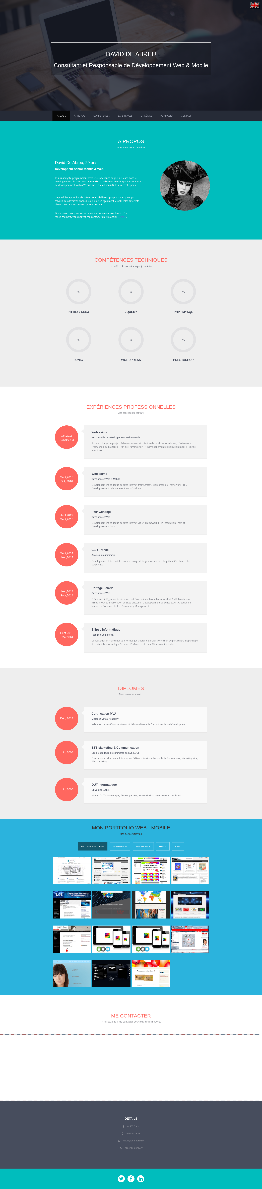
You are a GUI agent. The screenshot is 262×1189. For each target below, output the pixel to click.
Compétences (101, 115)
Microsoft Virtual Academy (69, 188)
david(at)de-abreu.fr (133, 1140)
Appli (178, 846)
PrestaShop (143, 846)
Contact (186, 115)
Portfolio (166, 115)
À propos (79, 115)
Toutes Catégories (92, 846)
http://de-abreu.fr (134, 1147)
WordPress (120, 846)
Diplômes (146, 115)
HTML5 (162, 846)
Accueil (61, 115)
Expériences (125, 115)
